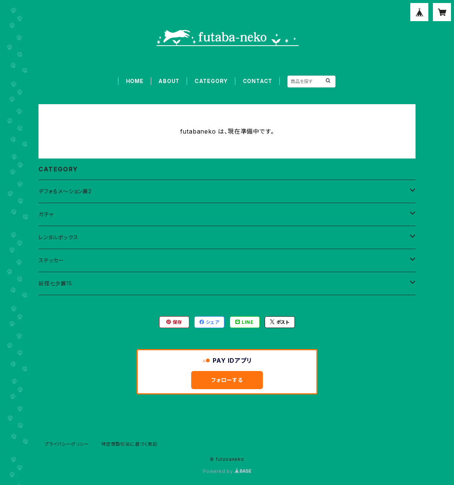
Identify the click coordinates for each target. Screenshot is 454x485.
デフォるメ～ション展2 (65, 191)
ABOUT (168, 81)
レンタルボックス (58, 237)
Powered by (227, 471)
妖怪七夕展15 (55, 283)
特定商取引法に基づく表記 (129, 444)
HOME (135, 81)
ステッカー (51, 260)
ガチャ (45, 214)
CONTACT (258, 81)
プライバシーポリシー (66, 444)
